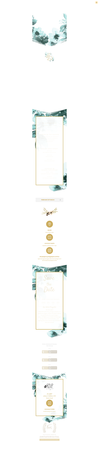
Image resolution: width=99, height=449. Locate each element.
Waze (50, 229)
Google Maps (49, 242)
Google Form (50, 408)
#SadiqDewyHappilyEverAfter (49, 255)
